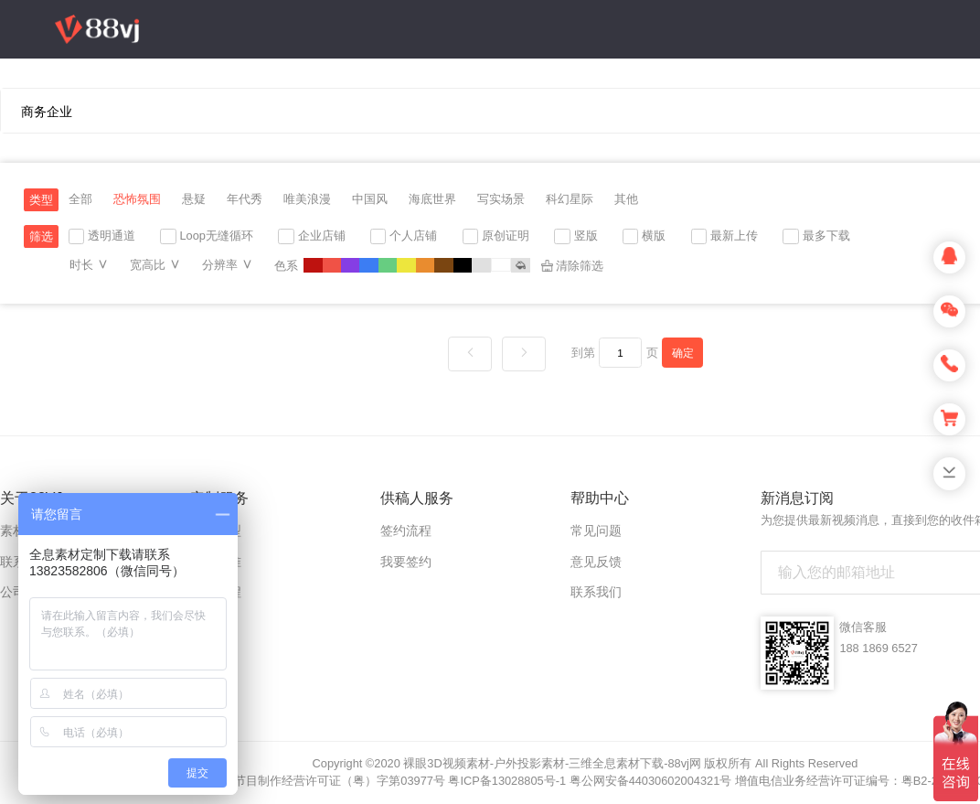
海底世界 (432, 199)
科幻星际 (569, 199)
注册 (856, 182)
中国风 (370, 199)
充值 (760, 182)
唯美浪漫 (307, 199)
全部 (80, 199)
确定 (683, 353)
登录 (903, 183)
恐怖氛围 (137, 199)
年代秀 (244, 199)
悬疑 (194, 199)
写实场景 (501, 199)
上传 (814, 182)
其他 (626, 199)
